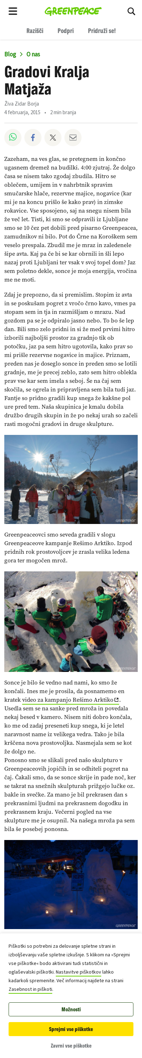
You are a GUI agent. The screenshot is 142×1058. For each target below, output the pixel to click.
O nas (33, 54)
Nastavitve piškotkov (78, 972)
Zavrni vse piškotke (71, 1045)
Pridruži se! (102, 30)
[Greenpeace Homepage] (73, 11)
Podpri (66, 30)
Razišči (34, 30)
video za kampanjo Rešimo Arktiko (67, 700)
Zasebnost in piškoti (30, 989)
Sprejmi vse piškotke (71, 1029)
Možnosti (71, 1009)
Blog (10, 54)
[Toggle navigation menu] (13, 11)
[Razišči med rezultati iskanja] (131, 11)
